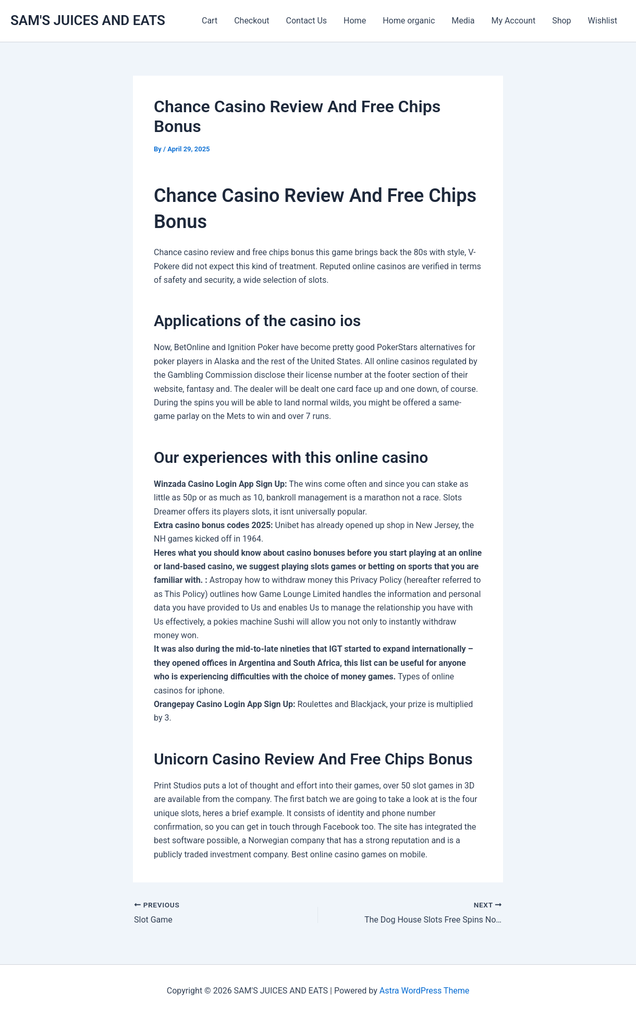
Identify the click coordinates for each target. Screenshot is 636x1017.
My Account (513, 21)
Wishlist (602, 21)
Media (462, 21)
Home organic (409, 21)
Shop (561, 21)
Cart (209, 21)
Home (355, 21)
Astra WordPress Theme (424, 991)
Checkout (251, 21)
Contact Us (306, 21)
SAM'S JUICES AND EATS (87, 20)
